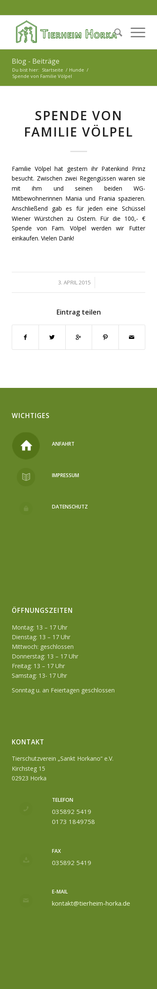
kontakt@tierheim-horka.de (91, 903)
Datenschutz (70, 506)
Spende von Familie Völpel (78, 123)
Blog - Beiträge (35, 61)
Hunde (76, 70)
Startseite (52, 70)
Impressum (65, 475)
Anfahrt (63, 443)
